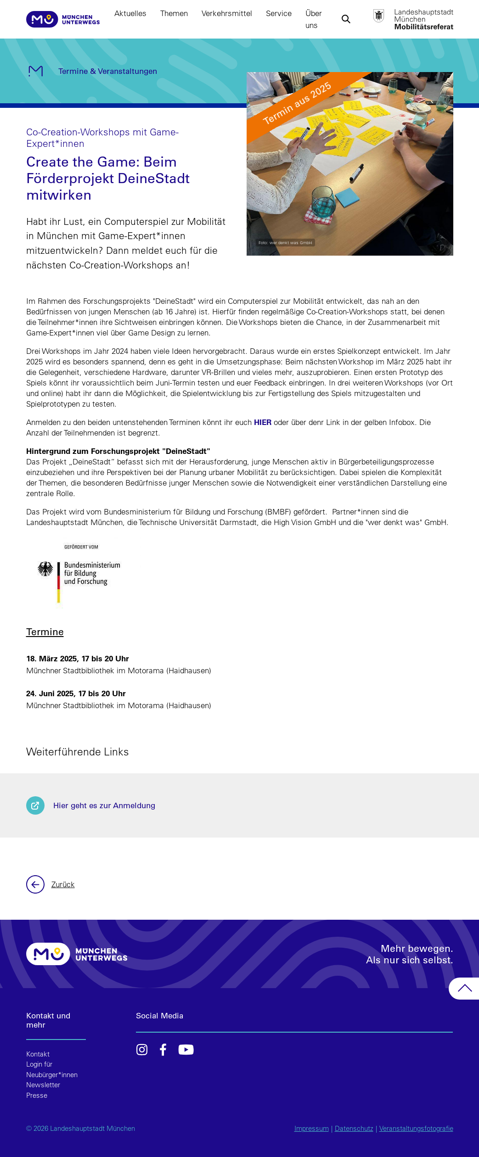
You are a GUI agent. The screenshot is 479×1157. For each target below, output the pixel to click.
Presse (36, 1095)
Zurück (36, 884)
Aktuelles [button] (130, 13)
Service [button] (279, 13)
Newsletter (43, 1084)
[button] (346, 19)
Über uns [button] (313, 19)
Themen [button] (174, 13)
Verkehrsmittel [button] (227, 13)
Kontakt (38, 1054)
